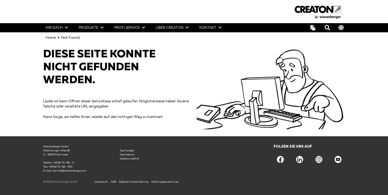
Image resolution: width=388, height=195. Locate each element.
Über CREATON (169, 27)
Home (51, 37)
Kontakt (207, 27)
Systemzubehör (129, 158)
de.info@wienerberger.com (69, 170)
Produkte (88, 27)
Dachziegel (127, 150)
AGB (113, 181)
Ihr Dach (54, 27)
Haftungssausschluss (164, 181)
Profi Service (127, 27)
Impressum (101, 181)
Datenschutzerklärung (133, 181)
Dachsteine (127, 154)
